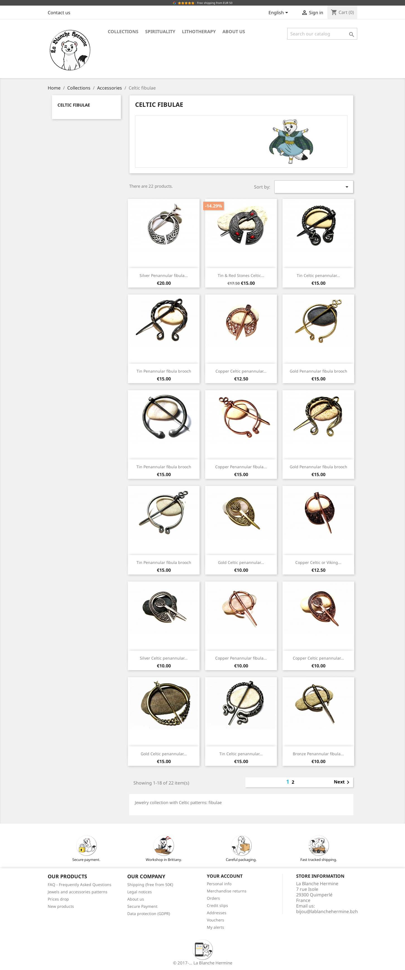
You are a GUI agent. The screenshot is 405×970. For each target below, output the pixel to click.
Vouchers (215, 920)
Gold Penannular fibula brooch (318, 371)
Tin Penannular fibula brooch (163, 371)
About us (233, 31)
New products (61, 906)
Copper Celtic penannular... (241, 371)
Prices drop (58, 899)
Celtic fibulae (73, 105)
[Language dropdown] (279, 13)
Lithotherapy (199, 31)
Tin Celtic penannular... (318, 275)
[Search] (322, 34)
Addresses (216, 912)
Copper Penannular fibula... (241, 466)
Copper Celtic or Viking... (318, 562)
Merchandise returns (226, 891)
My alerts (215, 927)
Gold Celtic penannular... (241, 562)
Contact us (59, 12)
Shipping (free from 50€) (150, 884)
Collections (123, 31)
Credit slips (217, 905)
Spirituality (160, 31)
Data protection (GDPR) (148, 913)
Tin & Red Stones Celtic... (241, 275)
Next (342, 782)
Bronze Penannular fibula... (318, 753)
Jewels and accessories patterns (77, 891)
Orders (213, 898)
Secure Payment (142, 906)
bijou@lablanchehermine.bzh (327, 911)
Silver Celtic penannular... (164, 658)
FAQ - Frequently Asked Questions (79, 884)
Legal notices (139, 891)
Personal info (219, 883)
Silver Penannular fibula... (164, 275)
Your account (225, 876)
